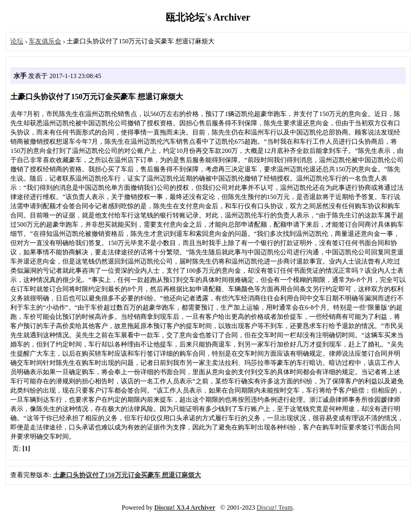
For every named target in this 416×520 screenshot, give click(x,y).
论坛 (16, 41)
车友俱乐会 (45, 41)
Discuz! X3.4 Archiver (185, 507)
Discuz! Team (275, 507)
